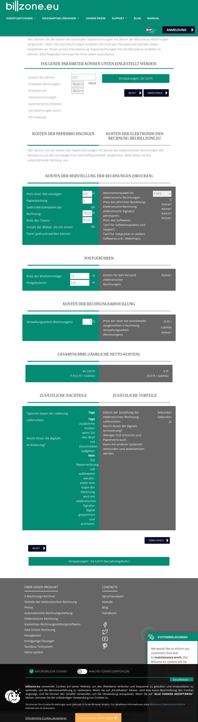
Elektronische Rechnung (41, 619)
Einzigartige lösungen (39, 641)
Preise (28, 607)
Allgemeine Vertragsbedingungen (47, 684)
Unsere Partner (112, 678)
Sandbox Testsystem (38, 646)
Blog (137, 18)
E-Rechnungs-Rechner (39, 596)
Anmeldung (177, 30)
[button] (151, 30)
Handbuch (109, 613)
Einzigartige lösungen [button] (61, 18)
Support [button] (120, 18)
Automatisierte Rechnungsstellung (48, 613)
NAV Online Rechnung (39, 630)
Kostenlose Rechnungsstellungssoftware (52, 624)
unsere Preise (96, 18)
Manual (153, 18)
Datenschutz (33, 678)
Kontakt (107, 602)
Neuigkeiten (32, 635)
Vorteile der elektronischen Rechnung (50, 602)
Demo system (33, 652)
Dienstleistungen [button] (21, 18)
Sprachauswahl (112, 596)
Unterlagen (32, 689)
